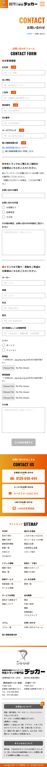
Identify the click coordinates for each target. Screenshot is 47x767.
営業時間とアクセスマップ (30, 614)
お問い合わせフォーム (33, 627)
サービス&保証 (8, 595)
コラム (5, 622)
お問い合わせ (29, 622)
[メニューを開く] (42, 4)
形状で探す (6, 535)
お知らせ (6, 551)
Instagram (6, 555)
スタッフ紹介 (29, 551)
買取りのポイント (31, 567)
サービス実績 (7, 588)
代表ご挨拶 (28, 604)
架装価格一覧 (7, 583)
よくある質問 (29, 579)
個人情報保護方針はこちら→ (15, 147)
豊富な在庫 (28, 543)
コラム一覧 (6, 627)
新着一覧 (6, 547)
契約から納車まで (9, 599)
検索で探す (6, 539)
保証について (7, 604)
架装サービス (7, 579)
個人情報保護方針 (9, 634)
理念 (26, 599)
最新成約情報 (7, 543)
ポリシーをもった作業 (33, 539)
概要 (26, 608)
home (5, 531)
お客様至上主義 (30, 547)
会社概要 (28, 595)
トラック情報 (7, 563)
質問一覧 (28, 583)
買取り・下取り (30, 563)
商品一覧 (6, 571)
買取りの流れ (29, 571)
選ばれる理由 (29, 531)
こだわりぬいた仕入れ (33, 535)
